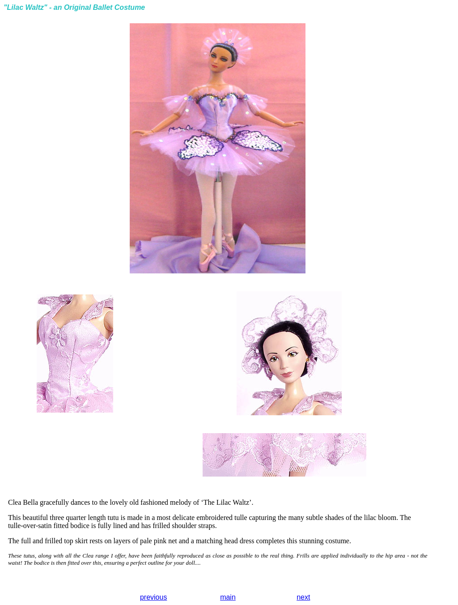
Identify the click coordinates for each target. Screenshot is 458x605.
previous (153, 597)
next (303, 597)
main (228, 597)
